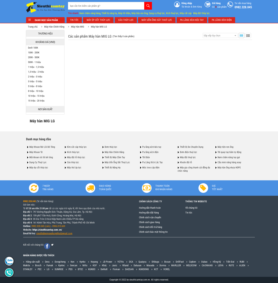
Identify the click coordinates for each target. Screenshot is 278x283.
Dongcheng (60, 261)
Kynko (83, 261)
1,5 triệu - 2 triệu (36, 71)
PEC (40, 269)
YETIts (120, 261)
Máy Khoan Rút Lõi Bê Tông (42, 147)
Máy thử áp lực (74, 167)
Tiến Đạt (230, 261)
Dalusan (137, 265)
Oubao (204, 261)
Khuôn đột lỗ (186, 162)
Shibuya (155, 261)
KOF (95, 265)
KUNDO (91, 269)
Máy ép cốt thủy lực (38, 167)
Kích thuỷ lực (172, 13)
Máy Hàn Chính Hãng (54, 26)
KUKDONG (144, 269)
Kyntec (61, 265)
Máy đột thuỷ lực (188, 157)
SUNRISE (59, 269)
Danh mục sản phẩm (45, 20)
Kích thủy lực (73, 152)
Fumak (50, 265)
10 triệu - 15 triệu (36, 95)
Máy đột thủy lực (201, 13)
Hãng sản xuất (33, 261)
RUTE (231, 265)
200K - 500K (34, 57)
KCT (156, 269)
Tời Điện (146, 157)
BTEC (80, 269)
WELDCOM (191, 265)
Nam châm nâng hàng (89, 13)
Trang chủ (33, 26)
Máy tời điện (124, 13)
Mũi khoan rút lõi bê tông (41, 157)
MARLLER (176, 265)
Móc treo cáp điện (150, 167)
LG (48, 269)
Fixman (116, 269)
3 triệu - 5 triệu (35, 81)
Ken (72, 261)
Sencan (73, 265)
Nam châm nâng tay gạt (229, 157)
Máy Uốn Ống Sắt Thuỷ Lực (117, 162)
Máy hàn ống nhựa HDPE (229, 167)
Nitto (84, 265)
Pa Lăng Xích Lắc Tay (152, 162)
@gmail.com (66, 233)
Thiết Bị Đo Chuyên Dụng (191, 147)
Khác (104, 265)
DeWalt (104, 269)
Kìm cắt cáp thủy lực (77, 147)
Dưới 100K (33, 47)
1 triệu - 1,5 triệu (36, 67)
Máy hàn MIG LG (99, 26)
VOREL (166, 269)
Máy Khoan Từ (36, 152)
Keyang (94, 261)
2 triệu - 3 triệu (35, 76)
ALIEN (242, 265)
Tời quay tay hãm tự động (229, 152)
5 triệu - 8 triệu (35, 86)
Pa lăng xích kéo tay (151, 147)
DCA (131, 261)
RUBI (242, 261)
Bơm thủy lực (111, 147)
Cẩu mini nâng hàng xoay (229, 162)
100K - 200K (34, 52)
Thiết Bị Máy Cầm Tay (115, 157)
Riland (125, 265)
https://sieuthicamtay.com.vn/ (47, 229)
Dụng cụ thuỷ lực (157, 13)
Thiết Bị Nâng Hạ (112, 167)
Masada (150, 265)
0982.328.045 (29, 201)
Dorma (162, 265)
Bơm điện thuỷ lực (188, 152)
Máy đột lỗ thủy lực (76, 157)
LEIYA (221, 265)
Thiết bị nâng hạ (109, 13)
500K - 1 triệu (34, 62)
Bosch (38, 265)
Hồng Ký (217, 261)
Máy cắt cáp (186, 13)
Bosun (167, 261)
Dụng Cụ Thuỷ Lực (38, 162)
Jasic (114, 265)
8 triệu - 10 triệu (35, 91)
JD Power (107, 261)
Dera (47, 261)
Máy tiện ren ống (139, 13)
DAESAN (129, 269)
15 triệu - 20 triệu (36, 100)
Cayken (192, 261)
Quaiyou (142, 261)
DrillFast (180, 261)
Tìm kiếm (148, 5)
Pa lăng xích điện (150, 152)
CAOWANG (207, 265)
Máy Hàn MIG (77, 26)
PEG (71, 269)
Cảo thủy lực (73, 162)
